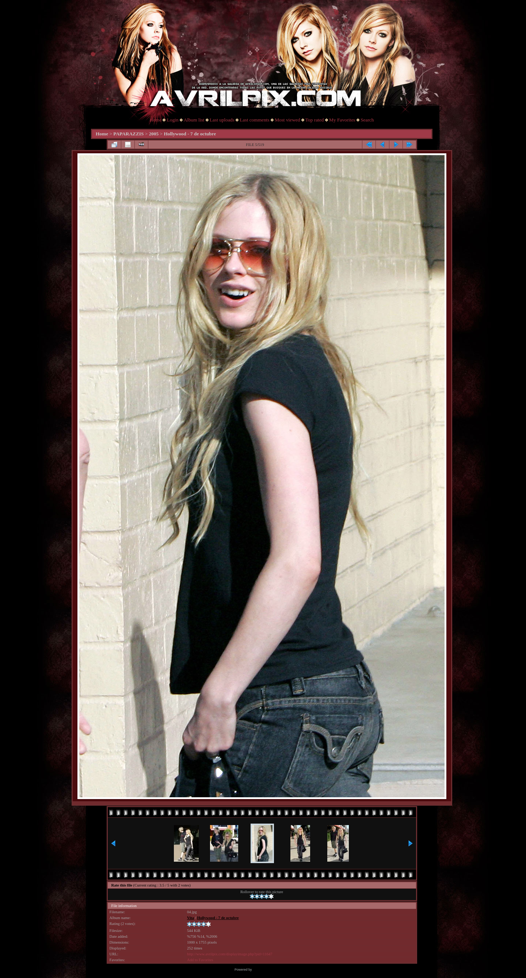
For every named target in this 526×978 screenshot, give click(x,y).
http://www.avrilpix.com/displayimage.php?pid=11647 (229, 954)
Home (156, 120)
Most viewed (287, 120)
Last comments (254, 120)
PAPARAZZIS (128, 133)
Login (173, 120)
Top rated (314, 120)
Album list (194, 120)
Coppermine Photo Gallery (272, 969)
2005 (154, 133)
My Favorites (342, 120)
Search (367, 120)
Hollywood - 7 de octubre (190, 133)
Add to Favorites (200, 960)
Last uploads (222, 120)
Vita (190, 918)
